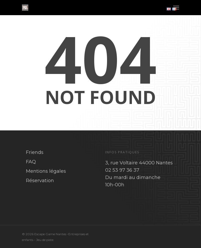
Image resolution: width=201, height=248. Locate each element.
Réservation (40, 180)
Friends (34, 152)
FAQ (31, 162)
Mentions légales (46, 171)
